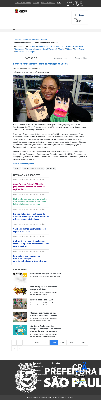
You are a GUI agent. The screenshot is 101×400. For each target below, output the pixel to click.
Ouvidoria (36, 3)
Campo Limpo (42, 46)
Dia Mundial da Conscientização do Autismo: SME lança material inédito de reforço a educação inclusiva (31, 216)
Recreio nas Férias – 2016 (41, 300)
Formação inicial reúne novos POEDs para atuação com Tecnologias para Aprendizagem (30, 258)
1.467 (70, 343)
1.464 (45, 343)
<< (20, 343)
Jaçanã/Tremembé (50, 49)
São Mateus (19, 52)
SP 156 (59, 3)
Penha (61, 49)
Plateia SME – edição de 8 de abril (45, 273)
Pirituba (69, 49)
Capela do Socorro (57, 46)
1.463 (37, 343)
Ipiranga (29, 49)
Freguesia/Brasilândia (74, 46)
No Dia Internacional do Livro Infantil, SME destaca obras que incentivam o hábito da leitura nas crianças (30, 201)
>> (14, 348)
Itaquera (37, 49)
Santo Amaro (79, 49)
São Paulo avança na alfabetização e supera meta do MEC (29, 230)
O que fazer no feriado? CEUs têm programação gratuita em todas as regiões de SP (29, 186)
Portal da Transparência (48, 3)
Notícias (78, 21)
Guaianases (19, 49)
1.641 (84, 343)
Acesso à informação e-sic (23, 3)
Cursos (17, 168)
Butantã (32, 46)
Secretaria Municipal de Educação (26, 40)
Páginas (78, 20)
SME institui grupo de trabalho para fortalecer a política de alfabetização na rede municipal (31, 243)
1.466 (62, 343)
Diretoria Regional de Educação (33, 168)
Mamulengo (50, 168)
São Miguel (30, 52)
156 (55, 367)
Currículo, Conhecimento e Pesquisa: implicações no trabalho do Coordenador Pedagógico (45, 328)
